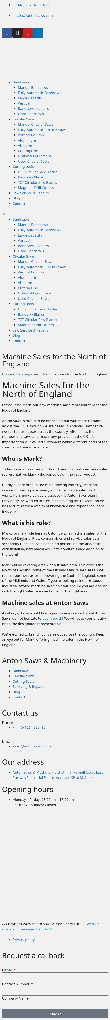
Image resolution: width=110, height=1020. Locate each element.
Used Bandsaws (31, 113)
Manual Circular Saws (35, 124)
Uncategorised (27, 374)
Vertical (24, 103)
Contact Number (16, 984)
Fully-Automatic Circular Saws (42, 129)
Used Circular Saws (33, 161)
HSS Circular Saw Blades (37, 171)
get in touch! (52, 618)
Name (7, 969)
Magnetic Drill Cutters (36, 187)
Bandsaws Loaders (33, 108)
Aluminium (27, 140)
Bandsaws (21, 82)
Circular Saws (24, 119)
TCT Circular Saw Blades (37, 182)
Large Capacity (30, 98)
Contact (19, 203)
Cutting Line (28, 150)
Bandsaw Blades (31, 177)
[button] (55, 214)
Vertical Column (31, 134)
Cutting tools (23, 166)
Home (7, 374)
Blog (16, 198)
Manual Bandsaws (33, 87)
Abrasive (25, 145)
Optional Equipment (34, 156)
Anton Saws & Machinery (44, 660)
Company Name (15, 998)
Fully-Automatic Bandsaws (39, 92)
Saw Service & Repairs (31, 193)
